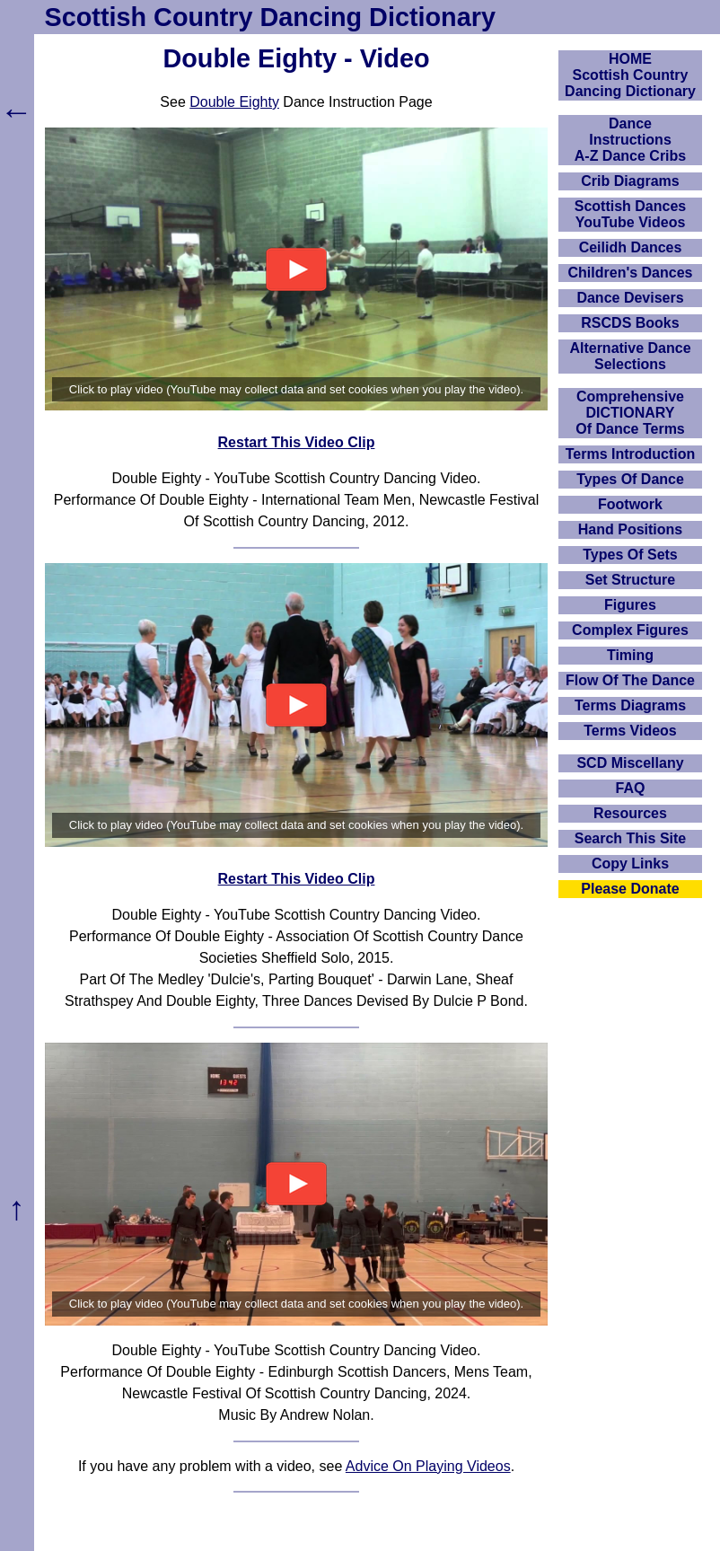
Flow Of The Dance (630, 680)
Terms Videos (630, 730)
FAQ (630, 788)
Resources (630, 813)
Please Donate (630, 888)
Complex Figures (630, 630)
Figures (630, 604)
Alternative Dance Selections (629, 356)
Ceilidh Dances (630, 247)
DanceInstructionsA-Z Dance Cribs (630, 139)
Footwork (630, 504)
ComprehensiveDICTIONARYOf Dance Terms (630, 412)
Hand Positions (630, 529)
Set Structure (630, 579)
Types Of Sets (630, 554)
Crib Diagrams (630, 181)
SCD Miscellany (629, 763)
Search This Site (631, 838)
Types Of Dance (630, 479)
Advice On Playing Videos (428, 1466)
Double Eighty (234, 102)
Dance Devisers (629, 297)
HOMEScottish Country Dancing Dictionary (630, 75)
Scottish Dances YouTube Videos (630, 214)
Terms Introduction (631, 454)
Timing (630, 655)
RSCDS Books (630, 322)
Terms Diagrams (630, 705)
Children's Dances (630, 272)
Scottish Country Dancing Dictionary (270, 17)
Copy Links (630, 863)
